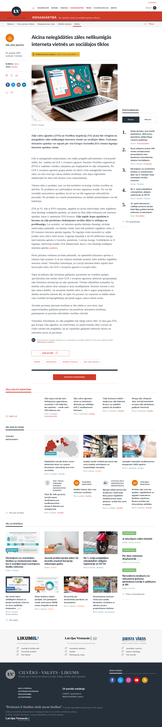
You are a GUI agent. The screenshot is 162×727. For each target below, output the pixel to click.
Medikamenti (51, 362)
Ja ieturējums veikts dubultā (137, 539)
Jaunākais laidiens (77, 648)
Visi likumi (25, 655)
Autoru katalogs (133, 652)
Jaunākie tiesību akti (30, 648)
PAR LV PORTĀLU (25, 688)
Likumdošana (110, 612)
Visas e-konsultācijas (135, 594)
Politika (53, 567)
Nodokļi (132, 588)
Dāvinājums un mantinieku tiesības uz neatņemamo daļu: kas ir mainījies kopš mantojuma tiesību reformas (143, 175)
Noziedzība (148, 164)
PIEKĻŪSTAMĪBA (24, 694)
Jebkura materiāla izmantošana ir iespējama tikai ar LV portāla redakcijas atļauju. (41, 712)
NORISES (54, 8)
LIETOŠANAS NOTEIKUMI (28, 691)
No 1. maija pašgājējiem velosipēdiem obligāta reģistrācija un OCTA (141, 192)
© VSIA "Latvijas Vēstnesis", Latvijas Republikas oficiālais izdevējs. (35, 715)
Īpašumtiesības (134, 562)
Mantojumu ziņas (77, 655)
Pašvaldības (140, 216)
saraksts (53, 248)
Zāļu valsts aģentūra (15, 45)
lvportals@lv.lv (75, 694)
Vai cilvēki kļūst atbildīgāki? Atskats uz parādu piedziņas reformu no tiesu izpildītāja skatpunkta (17, 602)
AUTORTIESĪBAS (24, 697)
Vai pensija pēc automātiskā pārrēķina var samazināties (76, 599)
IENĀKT (153, 3)
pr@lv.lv (80, 697)
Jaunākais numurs (134, 648)
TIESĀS (88, 8)
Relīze (16, 64)
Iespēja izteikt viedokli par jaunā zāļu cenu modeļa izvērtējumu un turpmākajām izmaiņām (100, 464)
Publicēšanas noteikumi (45, 342)
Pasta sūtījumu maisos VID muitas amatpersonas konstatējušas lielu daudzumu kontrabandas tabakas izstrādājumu (143, 154)
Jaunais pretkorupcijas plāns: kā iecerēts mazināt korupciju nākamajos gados (61, 561)
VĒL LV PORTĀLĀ (14, 524)
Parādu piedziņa (12, 614)
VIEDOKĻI (64, 8)
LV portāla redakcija (74, 689)
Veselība (14, 67)
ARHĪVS (114, 8)
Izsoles (72, 652)
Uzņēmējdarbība (143, 143)
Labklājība (80, 606)
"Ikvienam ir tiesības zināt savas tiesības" (34, 707)
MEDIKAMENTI (12, 439)
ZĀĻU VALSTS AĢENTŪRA (18, 390)
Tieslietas (140, 184)
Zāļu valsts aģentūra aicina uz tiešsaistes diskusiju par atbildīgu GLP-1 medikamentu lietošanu (84, 404)
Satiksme (147, 198)
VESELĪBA (10, 436)
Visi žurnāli (131, 655)
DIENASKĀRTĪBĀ (77, 8)
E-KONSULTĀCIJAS (101, 8)
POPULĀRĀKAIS (130, 110)
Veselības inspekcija (70, 362)
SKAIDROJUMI (43, 8)
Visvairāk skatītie (28, 652)
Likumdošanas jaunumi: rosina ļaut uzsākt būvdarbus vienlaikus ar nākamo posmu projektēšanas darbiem (104, 602)
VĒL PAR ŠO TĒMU (15, 427)
